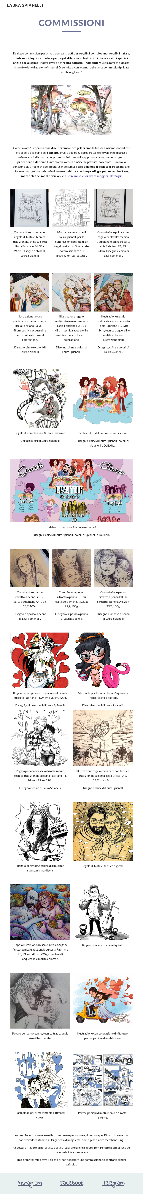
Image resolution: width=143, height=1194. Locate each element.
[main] (71, 24)
